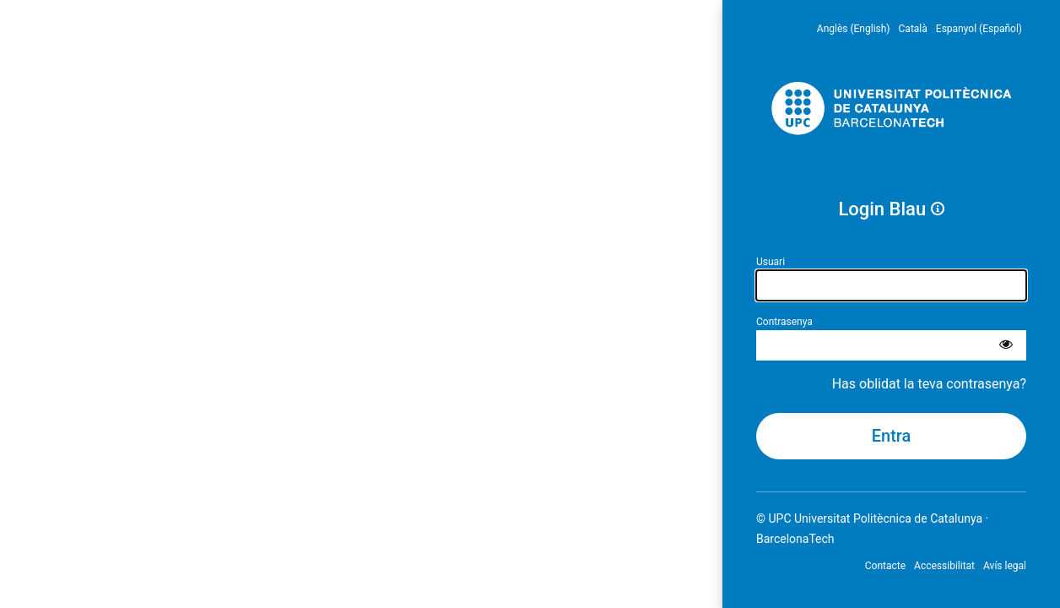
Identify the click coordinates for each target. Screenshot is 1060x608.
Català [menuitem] (913, 29)
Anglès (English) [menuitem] (853, 29)
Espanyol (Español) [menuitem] (979, 29)
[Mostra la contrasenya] (1006, 345)
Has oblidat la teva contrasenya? (929, 384)
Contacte (885, 566)
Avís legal (1004, 566)
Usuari (770, 262)
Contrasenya (784, 322)
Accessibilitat (944, 566)
